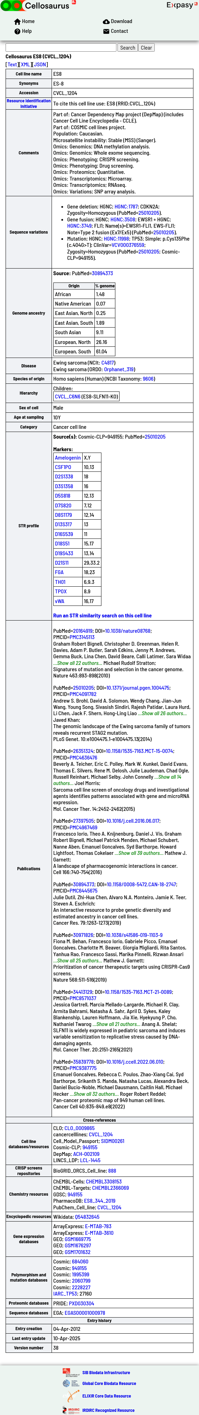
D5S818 (62, 495)
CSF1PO (63, 466)
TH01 (60, 581)
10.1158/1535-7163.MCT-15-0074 (139, 750)
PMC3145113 (82, 636)
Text (12, 64)
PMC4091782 (83, 693)
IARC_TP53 (65, 1293)
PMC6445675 (84, 890)
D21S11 (62, 562)
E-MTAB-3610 (99, 1232)
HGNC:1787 (126, 206)
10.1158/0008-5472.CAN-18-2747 (141, 884)
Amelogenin (68, 457)
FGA (59, 572)
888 (112, 1170)
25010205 (148, 212)
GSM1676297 (78, 1245)
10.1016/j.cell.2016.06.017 (132, 820)
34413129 (82, 991)
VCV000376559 (128, 244)
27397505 (83, 820)
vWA (59, 600)
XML (25, 64)
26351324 (83, 750)
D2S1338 (64, 476)
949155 (90, 1147)
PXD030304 (81, 1303)
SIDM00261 (112, 1140)
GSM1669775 (78, 1239)
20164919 (83, 630)
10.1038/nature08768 (127, 630)
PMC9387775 (83, 1067)
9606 (148, 378)
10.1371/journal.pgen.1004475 (137, 687)
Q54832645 (87, 1216)
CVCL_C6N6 (68, 396)
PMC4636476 (83, 757)
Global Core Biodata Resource (109, 1383)
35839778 (83, 1061)
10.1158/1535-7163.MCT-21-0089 (138, 991)
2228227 (81, 1287)
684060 (80, 1261)
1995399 (81, 1274)
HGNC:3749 (79, 225)
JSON (40, 64)
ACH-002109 (86, 1153)
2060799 (81, 1280)
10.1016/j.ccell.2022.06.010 (134, 1061)
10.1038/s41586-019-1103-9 (134, 934)
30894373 (102, 273)
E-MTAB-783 (98, 1226)
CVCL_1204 (101, 1134)
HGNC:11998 (116, 238)
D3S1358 (64, 486)
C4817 (107, 362)
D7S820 (63, 505)
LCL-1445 (90, 1160)
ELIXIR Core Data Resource (106, 1396)
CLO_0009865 (79, 1127)
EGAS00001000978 (84, 1312)
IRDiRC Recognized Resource (108, 1410)
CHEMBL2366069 (110, 1187)
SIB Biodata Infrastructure (106, 1372)
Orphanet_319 (119, 369)
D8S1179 (63, 514)
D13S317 (63, 524)
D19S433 (64, 553)
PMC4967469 (84, 827)
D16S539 (64, 533)
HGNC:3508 (122, 219)
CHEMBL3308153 (104, 1181)
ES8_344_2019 (99, 1200)
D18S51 (62, 543)
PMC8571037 (83, 998)
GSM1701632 (78, 1251)
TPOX (61, 591)
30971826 (83, 934)
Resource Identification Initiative (29, 103)
